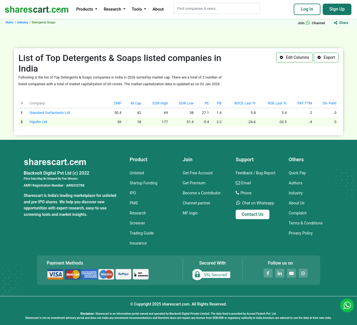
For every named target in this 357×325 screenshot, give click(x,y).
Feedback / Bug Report (255, 173)
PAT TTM (304, 103)
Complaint (298, 213)
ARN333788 (75, 185)
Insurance (138, 243)
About (158, 9)
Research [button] (113, 9)
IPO (133, 193)
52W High (160, 103)
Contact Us (253, 214)
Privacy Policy (301, 233)
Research (138, 213)
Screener (137, 223)
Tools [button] (137, 9)
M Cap (136, 103)
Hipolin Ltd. (39, 122)
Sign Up (337, 9)
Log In (307, 9)
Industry (296, 193)
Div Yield (329, 103)
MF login (190, 213)
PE (207, 103)
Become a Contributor (202, 193)
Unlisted (137, 173)
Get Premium (194, 183)
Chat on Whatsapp (258, 203)
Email (246, 183)
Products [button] (85, 9)
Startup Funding (143, 183)
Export (326, 57)
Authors (295, 183)
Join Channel (311, 23)
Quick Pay (297, 173)
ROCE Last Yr (245, 103)
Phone (246, 193)
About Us (297, 203)
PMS (134, 203)
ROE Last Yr (277, 103)
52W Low (186, 103)
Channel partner (196, 203)
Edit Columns (294, 57)
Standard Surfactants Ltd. (50, 113)
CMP (117, 103)
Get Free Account (198, 173)
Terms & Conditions (306, 223)
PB (219, 103)
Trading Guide (142, 233)
